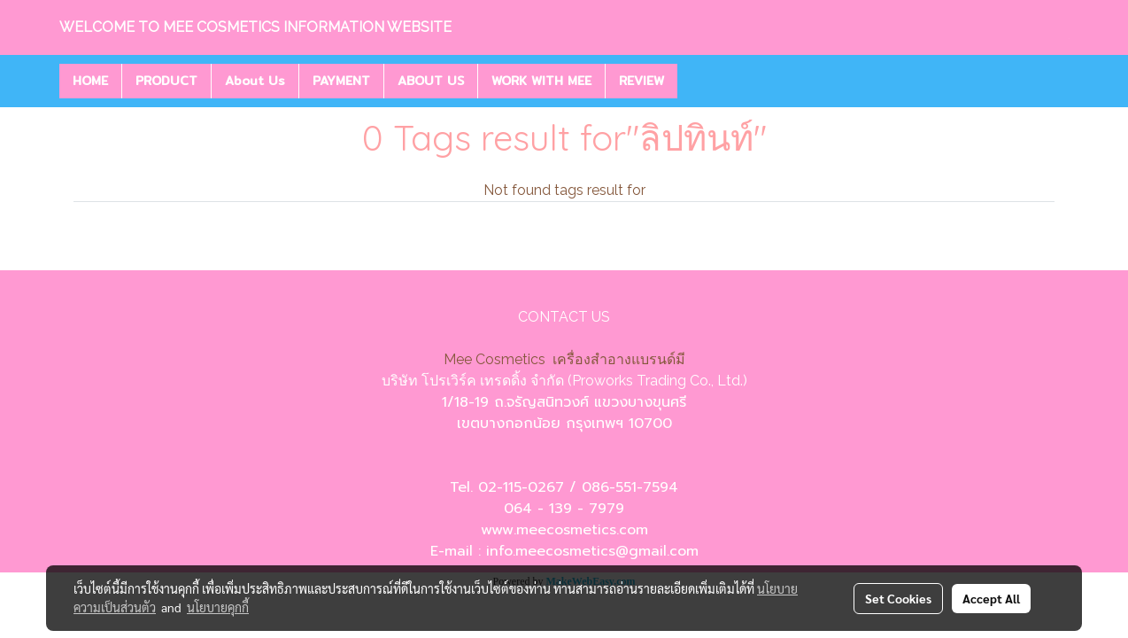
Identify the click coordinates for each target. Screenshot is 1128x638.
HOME (90, 80)
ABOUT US (431, 80)
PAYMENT (341, 80)
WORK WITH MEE (541, 80)
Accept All (991, 598)
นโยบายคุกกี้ (218, 607)
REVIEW (641, 80)
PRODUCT (166, 80)
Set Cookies (898, 598)
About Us (255, 80)
